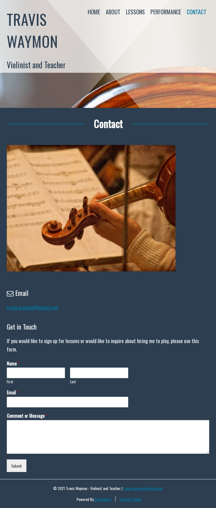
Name (13, 364)
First (10, 381)
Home (94, 12)
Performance (165, 12)
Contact (196, 12)
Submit (16, 466)
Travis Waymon (32, 30)
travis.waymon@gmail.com (32, 307)
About (113, 12)
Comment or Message (27, 416)
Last (73, 381)
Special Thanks (130, 499)
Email (13, 393)
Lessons (135, 12)
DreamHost (102, 499)
